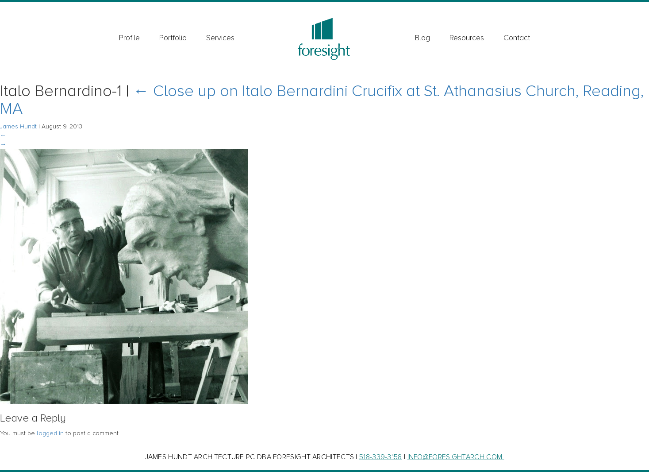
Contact (516, 38)
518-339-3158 (380, 457)
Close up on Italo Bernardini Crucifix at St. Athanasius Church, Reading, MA (322, 100)
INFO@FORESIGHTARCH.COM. (455, 457)
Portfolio (173, 38)
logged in (50, 433)
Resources (466, 38)
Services (220, 38)
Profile (129, 38)
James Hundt (18, 126)
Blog (422, 38)
